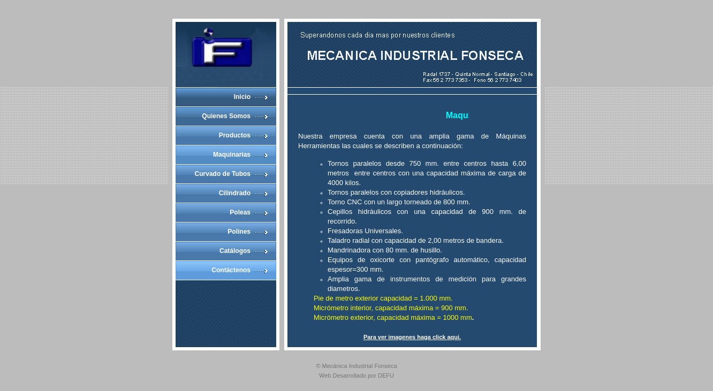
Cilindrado (235, 193)
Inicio (242, 97)
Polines (239, 231)
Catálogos (235, 251)
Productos (235, 135)
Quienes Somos (226, 116)
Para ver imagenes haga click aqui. (412, 337)
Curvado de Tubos (223, 174)
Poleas (240, 212)
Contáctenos (231, 270)
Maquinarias (232, 154)
